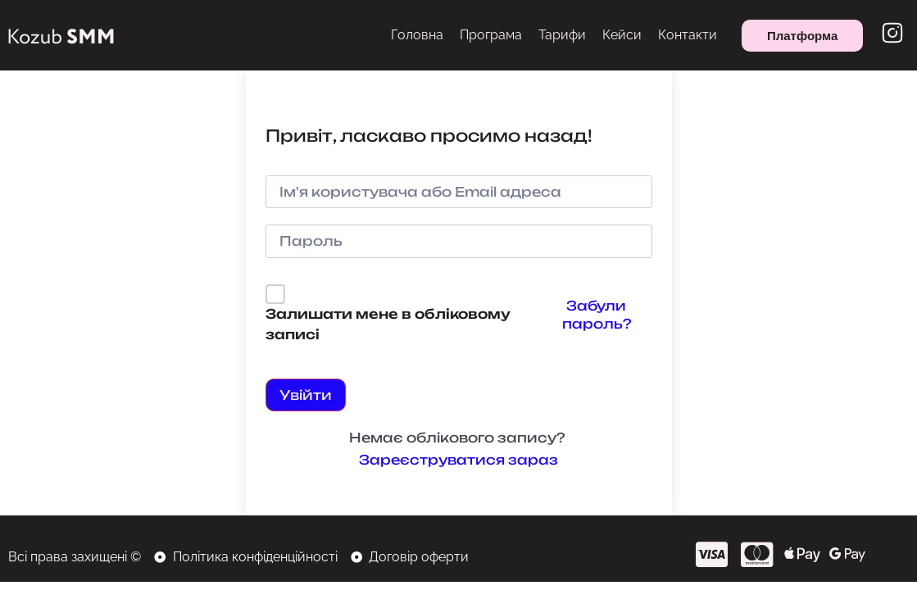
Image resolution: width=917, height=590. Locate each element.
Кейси (622, 35)
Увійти (305, 395)
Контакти (687, 35)
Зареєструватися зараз (458, 460)
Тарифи (562, 35)
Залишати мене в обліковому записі (388, 324)
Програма (491, 35)
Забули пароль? (596, 314)
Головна (417, 35)
